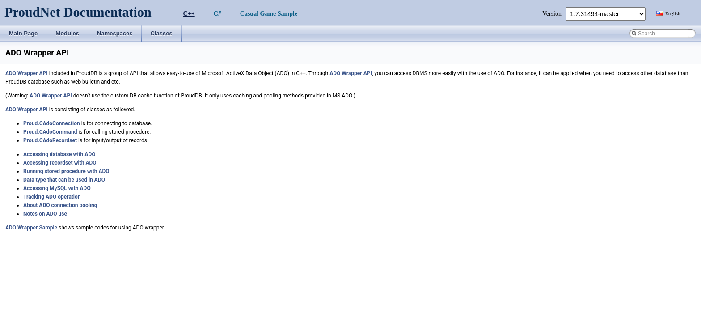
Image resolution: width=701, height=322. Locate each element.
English (672, 13)
